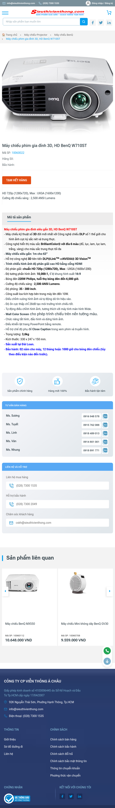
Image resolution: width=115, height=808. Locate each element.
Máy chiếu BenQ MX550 (20, 623)
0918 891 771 (91, 450)
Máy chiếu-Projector (35, 34)
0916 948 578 (91, 416)
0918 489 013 (91, 433)
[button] (5, 591)
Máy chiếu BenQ (63, 34)
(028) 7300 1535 (48, 3)
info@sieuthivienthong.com (18, 3)
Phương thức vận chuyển (65, 775)
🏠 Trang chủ (9, 34)
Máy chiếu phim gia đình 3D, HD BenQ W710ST (33, 38)
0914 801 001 (91, 441)
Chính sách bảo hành (63, 746)
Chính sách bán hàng (63, 739)
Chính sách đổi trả (61, 753)
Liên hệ (8, 753)
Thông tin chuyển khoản (65, 768)
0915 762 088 (91, 424)
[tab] (19, 217)
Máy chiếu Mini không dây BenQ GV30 (84, 623)
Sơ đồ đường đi (13, 746)
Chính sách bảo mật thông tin (68, 761)
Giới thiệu (10, 739)
